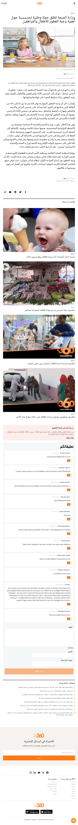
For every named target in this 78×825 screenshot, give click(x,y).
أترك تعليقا (39, 671)
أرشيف (55, 793)
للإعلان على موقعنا (52, 786)
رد (68, 460)
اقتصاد (73, 784)
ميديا (73, 791)
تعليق (70, 627)
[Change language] (4, 3)
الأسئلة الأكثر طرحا (52, 784)
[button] (73, 820)
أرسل (39, 758)
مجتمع (73, 13)
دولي (74, 798)
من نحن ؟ (54, 782)
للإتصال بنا (54, 791)
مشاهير (73, 795)
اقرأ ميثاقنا (70, 438)
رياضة (73, 793)
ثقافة (73, 789)
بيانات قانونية (53, 789)
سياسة (73, 782)
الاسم (70, 652)
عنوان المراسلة (66, 660)
